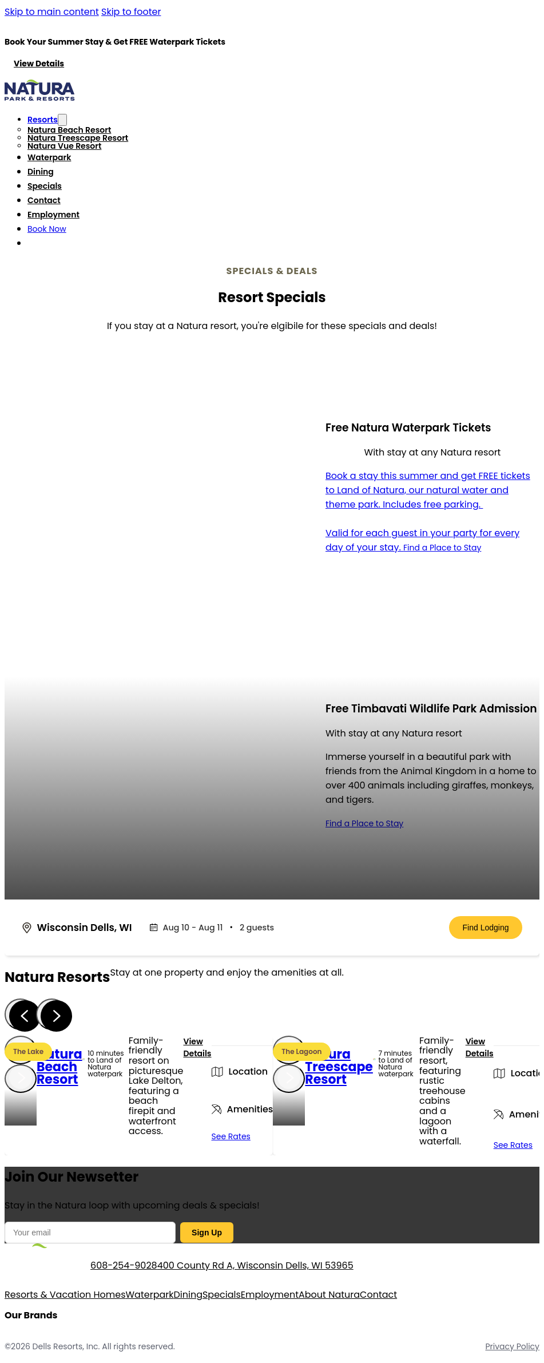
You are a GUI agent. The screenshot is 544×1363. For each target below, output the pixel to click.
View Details (39, 63)
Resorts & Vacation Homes (65, 1295)
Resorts (42, 119)
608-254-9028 (123, 1265)
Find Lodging (486, 927)
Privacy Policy (512, 1346)
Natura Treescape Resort (77, 138)
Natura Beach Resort (69, 130)
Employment (53, 214)
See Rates (231, 1136)
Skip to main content (52, 11)
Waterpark (49, 157)
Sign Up (207, 1232)
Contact (44, 200)
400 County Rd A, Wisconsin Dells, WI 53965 (255, 1265)
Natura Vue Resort (64, 146)
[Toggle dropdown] (62, 120)
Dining (40, 171)
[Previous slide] (20, 1014)
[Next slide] (51, 1014)
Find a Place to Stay (442, 547)
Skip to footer (131, 11)
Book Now (46, 229)
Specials (44, 186)
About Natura (329, 1295)
